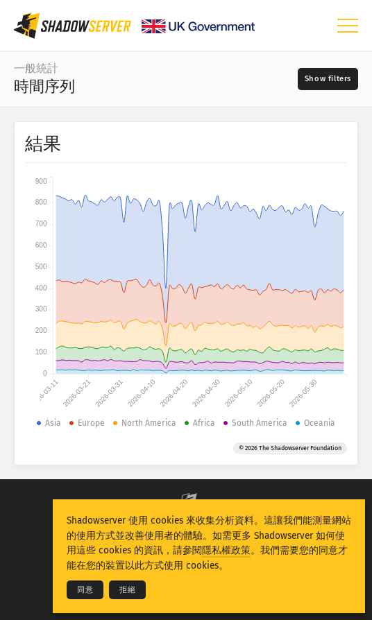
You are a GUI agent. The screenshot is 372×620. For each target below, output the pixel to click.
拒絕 (127, 589)
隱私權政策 (226, 550)
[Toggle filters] (328, 79)
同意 (85, 589)
